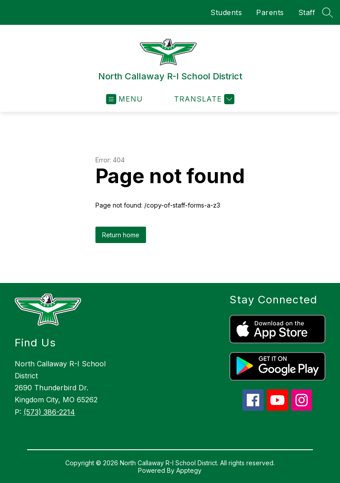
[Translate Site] (203, 99)
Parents (270, 12)
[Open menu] (124, 99)
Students (226, 12)
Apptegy (189, 470)
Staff (307, 12)
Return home (120, 235)
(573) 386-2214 (49, 412)
